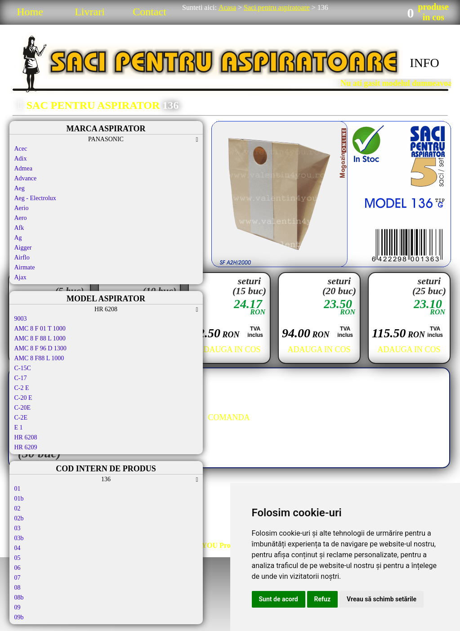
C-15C (22, 368)
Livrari (90, 12)
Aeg (19, 188)
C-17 (20, 378)
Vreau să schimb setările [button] (381, 599)
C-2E (21, 417)
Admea (23, 168)
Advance (25, 178)
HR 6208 (25, 437)
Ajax (20, 277)
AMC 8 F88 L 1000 (39, 358)
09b (19, 617)
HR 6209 (25, 447)
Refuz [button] (322, 599)
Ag (18, 237)
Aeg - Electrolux (35, 198)
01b (19, 498)
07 (17, 577)
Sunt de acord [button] (278, 599)
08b (19, 597)
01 (17, 488)
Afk (19, 227)
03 (17, 528)
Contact (149, 12)
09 (17, 607)
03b (19, 538)
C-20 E (23, 397)
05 (17, 558)
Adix (20, 158)
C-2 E (21, 388)
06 (17, 567)
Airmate (24, 267)
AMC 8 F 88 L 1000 (40, 338)
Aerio (21, 208)
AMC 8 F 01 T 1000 (40, 328)
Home (30, 12)
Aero (20, 218)
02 (17, 508)
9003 (20, 318)
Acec (20, 148)
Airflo (22, 257)
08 (17, 587)
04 (17, 548)
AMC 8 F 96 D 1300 (40, 348)
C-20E (22, 407)
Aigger (23, 247)
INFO (424, 63)
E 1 (18, 427)
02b (19, 518)
